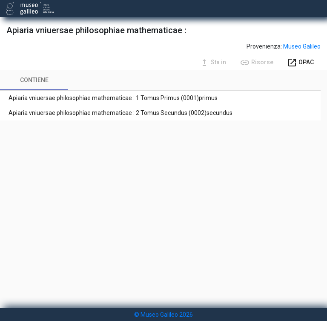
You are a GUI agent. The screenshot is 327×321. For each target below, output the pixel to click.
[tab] (34, 80)
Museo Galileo (302, 46)
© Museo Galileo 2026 (163, 314)
